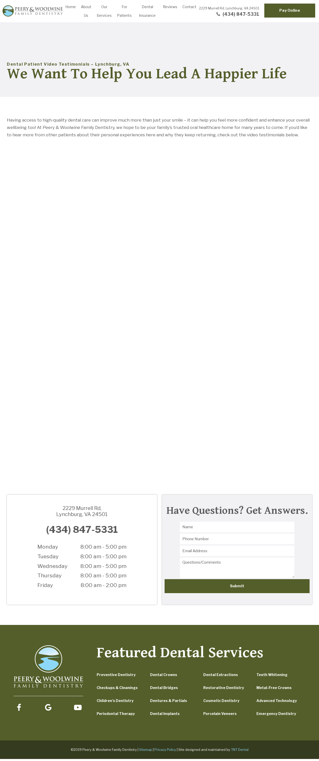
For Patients (124, 11)
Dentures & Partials (168, 702)
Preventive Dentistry (116, 677)
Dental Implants (165, 715)
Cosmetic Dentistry (221, 702)
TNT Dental (240, 752)
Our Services (104, 11)
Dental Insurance (147, 11)
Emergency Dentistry (276, 715)
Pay (289, 10)
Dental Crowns (163, 677)
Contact (189, 7)
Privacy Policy (165, 752)
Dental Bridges (164, 689)
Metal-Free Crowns (274, 689)
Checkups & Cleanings (117, 689)
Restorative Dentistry (223, 689)
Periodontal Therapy (116, 715)
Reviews (170, 7)
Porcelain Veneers (220, 715)
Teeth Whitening (271, 677)
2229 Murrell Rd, (229, 8)
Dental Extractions (220, 677)
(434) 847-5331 (237, 14)
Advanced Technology (276, 702)
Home (70, 7)
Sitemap (145, 752)
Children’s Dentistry (115, 702)
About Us (86, 11)
